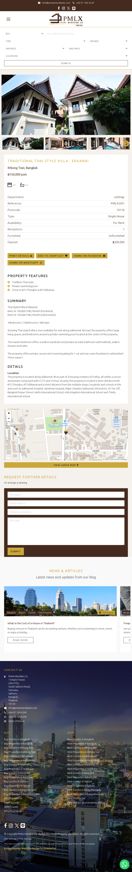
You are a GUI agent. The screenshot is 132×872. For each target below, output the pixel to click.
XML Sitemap (10, 839)
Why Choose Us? (76, 798)
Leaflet (105, 459)
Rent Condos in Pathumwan (82, 756)
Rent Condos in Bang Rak (80, 773)
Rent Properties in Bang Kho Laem (85, 794)
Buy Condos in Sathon (16, 781)
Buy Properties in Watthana (18, 769)
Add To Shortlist (51, 256)
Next (124, 143)
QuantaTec (49, 848)
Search (66, 63)
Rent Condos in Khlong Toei (82, 747)
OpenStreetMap (115, 459)
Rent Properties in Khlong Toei (83, 752)
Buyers (22, 612)
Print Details (19, 256)
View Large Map (66, 465)
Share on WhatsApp (26, 262)
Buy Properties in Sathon (17, 785)
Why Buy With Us (13, 798)
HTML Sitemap (25, 839)
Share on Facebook (90, 256)
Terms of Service (81, 844)
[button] (66, 432)
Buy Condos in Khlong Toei (18, 747)
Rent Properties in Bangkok (82, 743)
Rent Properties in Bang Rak (82, 777)
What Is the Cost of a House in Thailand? (31, 623)
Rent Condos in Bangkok (80, 739)
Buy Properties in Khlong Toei (20, 752)
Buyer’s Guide (11, 802)
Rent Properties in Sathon (81, 785)
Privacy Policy (61, 844)
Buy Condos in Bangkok (17, 739)
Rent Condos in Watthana (81, 764)
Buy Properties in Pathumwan (20, 760)
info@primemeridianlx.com (55, 2)
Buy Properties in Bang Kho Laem (22, 794)
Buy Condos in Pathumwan (18, 756)
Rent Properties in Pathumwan (83, 760)
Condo (32, 612)
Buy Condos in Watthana (17, 764)
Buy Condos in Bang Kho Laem (20, 790)
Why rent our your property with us (86, 802)
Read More (20, 640)
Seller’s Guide (11, 806)
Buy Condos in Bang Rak (17, 773)
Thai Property (45, 612)
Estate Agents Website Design (22, 848)
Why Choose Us (12, 811)
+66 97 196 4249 (83, 2)
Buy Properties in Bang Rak (18, 777)
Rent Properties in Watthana (82, 769)
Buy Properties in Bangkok (18, 743)
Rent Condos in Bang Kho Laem (84, 790)
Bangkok (11, 612)
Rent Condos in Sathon (79, 781)
